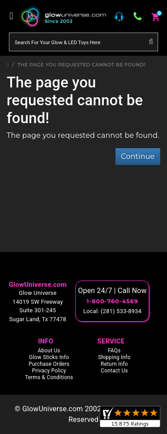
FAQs (114, 350)
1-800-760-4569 (112, 301)
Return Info (114, 364)
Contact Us (114, 371)
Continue (138, 156)
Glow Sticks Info (49, 357)
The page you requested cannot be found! (82, 65)
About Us (49, 350)
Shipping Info (114, 357)
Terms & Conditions (49, 377)
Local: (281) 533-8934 (112, 311)
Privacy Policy (49, 371)
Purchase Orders (49, 364)
